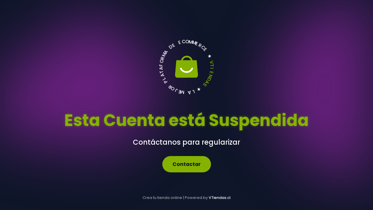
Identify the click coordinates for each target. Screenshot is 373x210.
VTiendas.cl (220, 197)
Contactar (187, 164)
